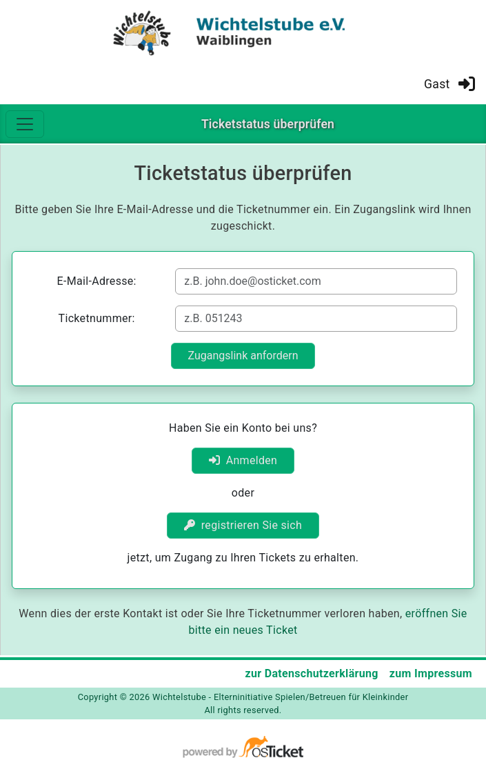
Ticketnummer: (97, 318)
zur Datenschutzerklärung (311, 673)
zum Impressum (430, 673)
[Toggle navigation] (25, 124)
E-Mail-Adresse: (96, 281)
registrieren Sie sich (243, 525)
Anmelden (243, 460)
